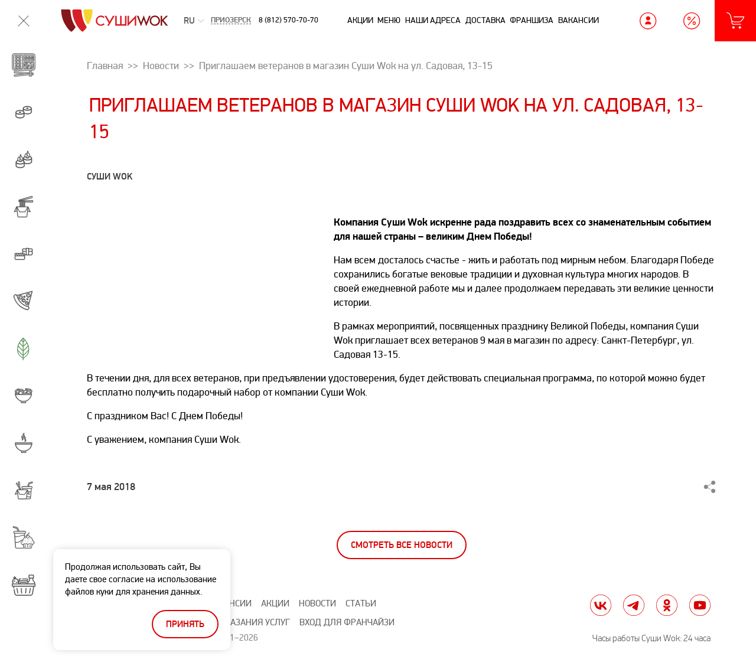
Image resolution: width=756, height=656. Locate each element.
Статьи (361, 603)
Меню (388, 20)
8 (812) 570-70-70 (288, 20)
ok (666, 605)
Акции (360, 20)
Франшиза (531, 20)
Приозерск (231, 21)
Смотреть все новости (401, 545)
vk (600, 605)
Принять (185, 624)
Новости (317, 603)
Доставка (485, 20)
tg (633, 605)
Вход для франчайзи (347, 622)
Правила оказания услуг (234, 622)
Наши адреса (433, 20)
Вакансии (578, 20)
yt (700, 605)
